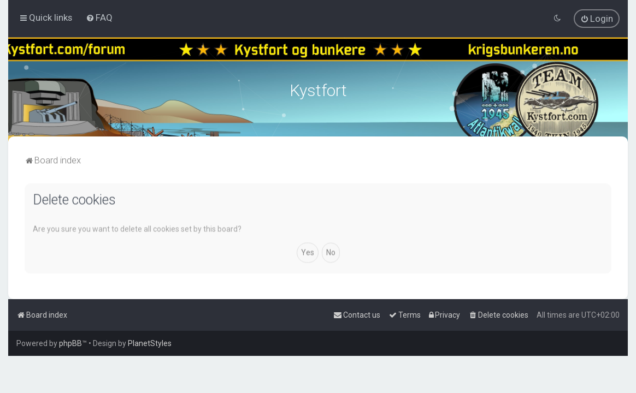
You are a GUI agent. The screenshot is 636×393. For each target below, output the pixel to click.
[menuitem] (99, 17)
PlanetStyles (150, 343)
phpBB (70, 343)
